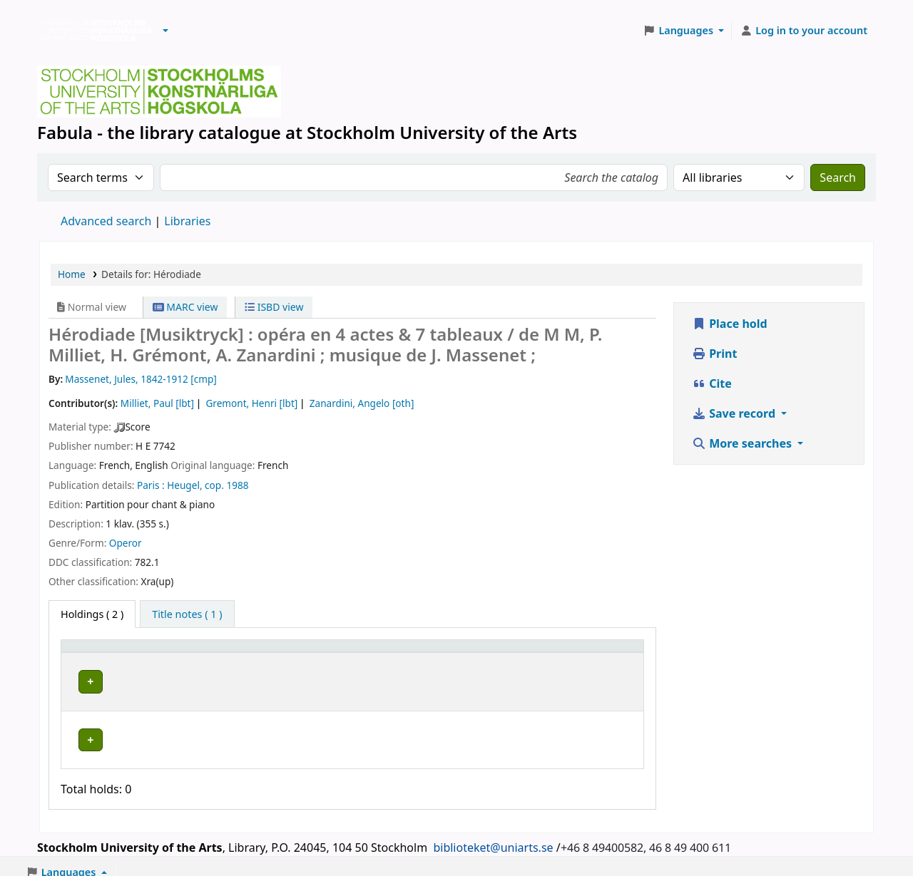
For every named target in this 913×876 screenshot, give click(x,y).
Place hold (729, 323)
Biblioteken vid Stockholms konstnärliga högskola (93, 31)
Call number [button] (432, 652)
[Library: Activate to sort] (292, 653)
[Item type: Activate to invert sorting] (125, 653)
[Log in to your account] (803, 30)
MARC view (185, 307)
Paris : (151, 485)
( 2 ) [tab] (92, 614)
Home (72, 274)
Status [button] (570, 652)
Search (838, 177)
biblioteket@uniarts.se (493, 835)
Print (714, 353)
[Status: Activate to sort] (596, 653)
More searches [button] (743, 443)
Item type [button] (92, 652)
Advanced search (106, 221)
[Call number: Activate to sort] (471, 653)
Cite (712, 383)
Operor (125, 543)
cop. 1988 (226, 485)
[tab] (187, 614)
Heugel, (184, 485)
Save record (735, 413)
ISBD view (274, 307)
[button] (165, 30)
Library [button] (214, 652)
